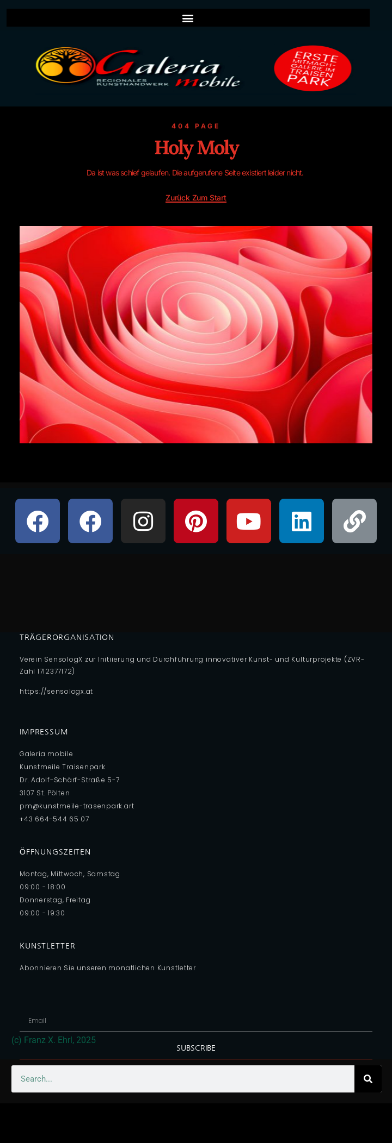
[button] (188, 18)
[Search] (368, 1078)
